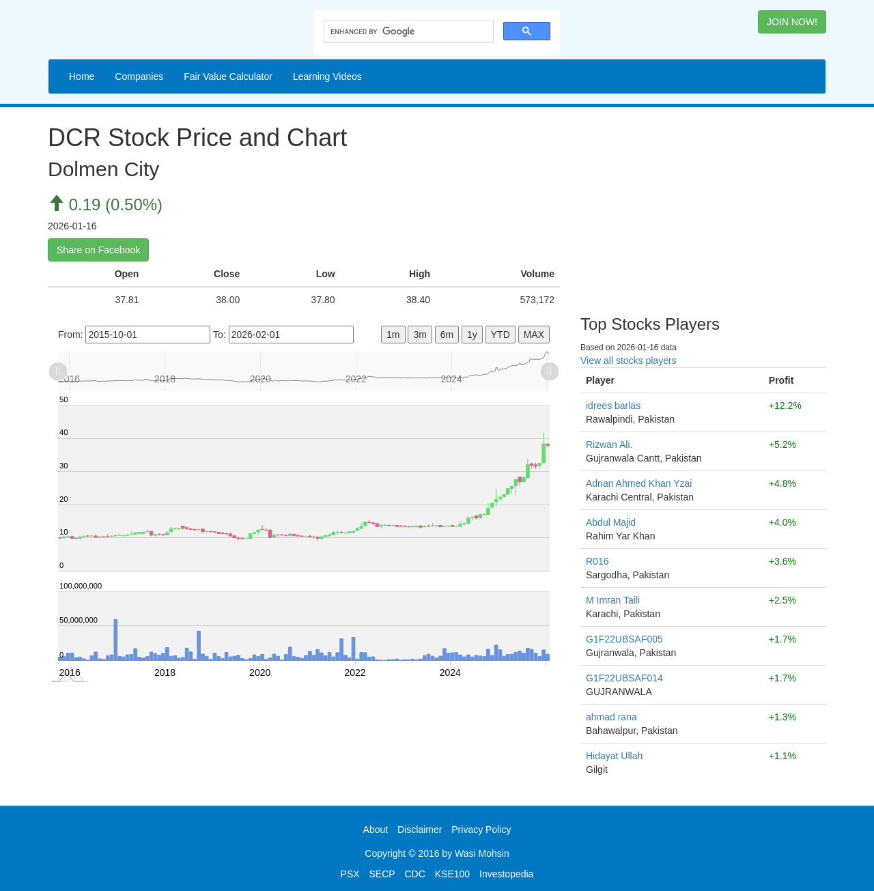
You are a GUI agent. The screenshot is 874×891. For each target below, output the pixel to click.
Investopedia (506, 873)
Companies (139, 76)
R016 (597, 561)
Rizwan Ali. (609, 444)
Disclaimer (419, 829)
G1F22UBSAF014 (624, 678)
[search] (407, 32)
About (376, 829)
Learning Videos (327, 76)
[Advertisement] (703, 206)
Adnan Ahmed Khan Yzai (639, 483)
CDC (415, 873)
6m (446, 334)
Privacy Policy (481, 829)
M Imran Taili (613, 600)
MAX (534, 334)
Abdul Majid (611, 522)
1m (392, 334)
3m (419, 334)
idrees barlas (613, 405)
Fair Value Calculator (228, 76)
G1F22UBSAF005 (624, 639)
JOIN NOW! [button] (792, 21)
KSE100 (452, 873)
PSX (350, 873)
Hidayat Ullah (614, 755)
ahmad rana (611, 716)
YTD (500, 334)
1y (472, 334)
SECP (382, 873)
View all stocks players (628, 360)
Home (81, 76)
